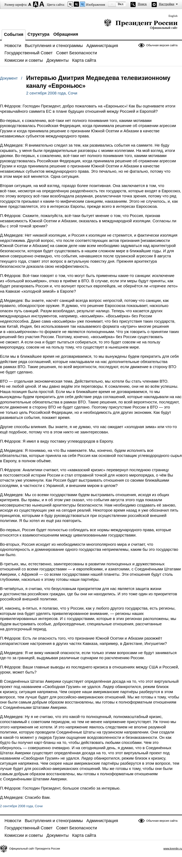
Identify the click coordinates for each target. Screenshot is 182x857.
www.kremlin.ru (172, 848)
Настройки (166, 4)
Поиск (142, 4)
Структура (38, 34)
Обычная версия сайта (161, 45)
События (13, 34)
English (172, 15)
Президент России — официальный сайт (140, 24)
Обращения (65, 34)
